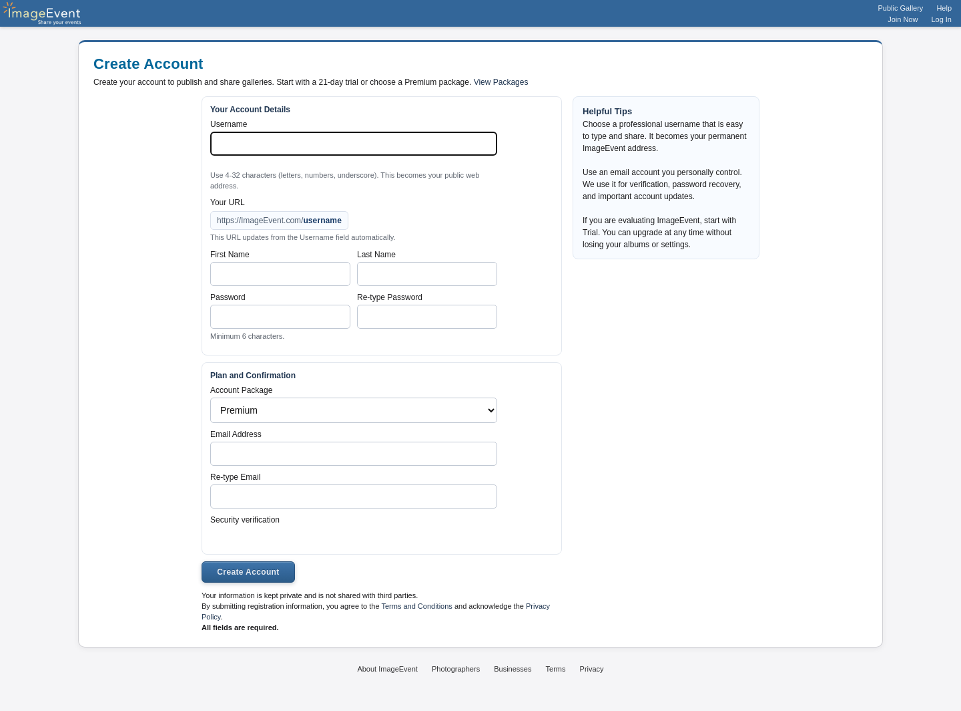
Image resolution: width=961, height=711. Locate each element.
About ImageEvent (387, 669)
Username (228, 124)
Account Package (241, 390)
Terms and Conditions (416, 606)
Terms (556, 669)
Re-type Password (389, 297)
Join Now (903, 19)
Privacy (592, 669)
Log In (941, 19)
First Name (230, 254)
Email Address (236, 434)
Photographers (456, 669)
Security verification (245, 520)
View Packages (501, 82)
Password (228, 297)
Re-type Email (235, 477)
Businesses (512, 669)
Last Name (376, 254)
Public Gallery (901, 8)
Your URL (227, 202)
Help (944, 8)
